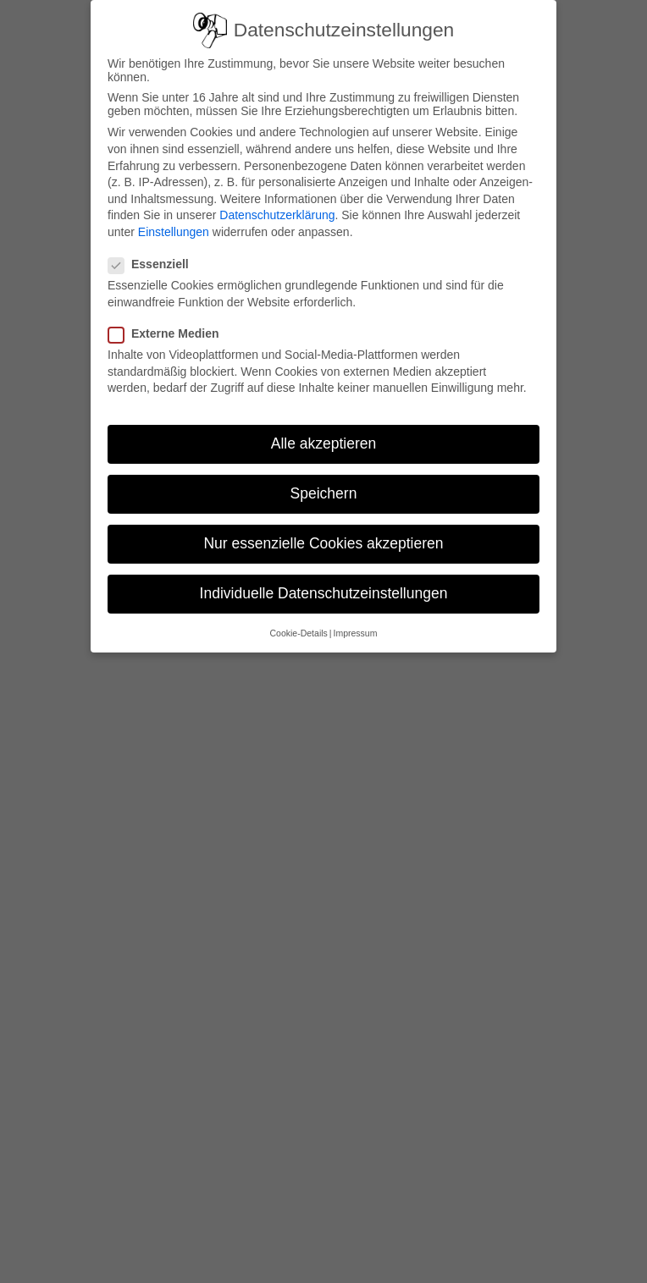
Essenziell (155, 264)
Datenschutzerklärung (277, 215)
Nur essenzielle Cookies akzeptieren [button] (323, 543)
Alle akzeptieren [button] (324, 443)
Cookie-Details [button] (299, 633)
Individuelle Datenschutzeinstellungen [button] (324, 593)
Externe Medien (170, 333)
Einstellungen (173, 232)
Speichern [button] (323, 493)
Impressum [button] (356, 633)
